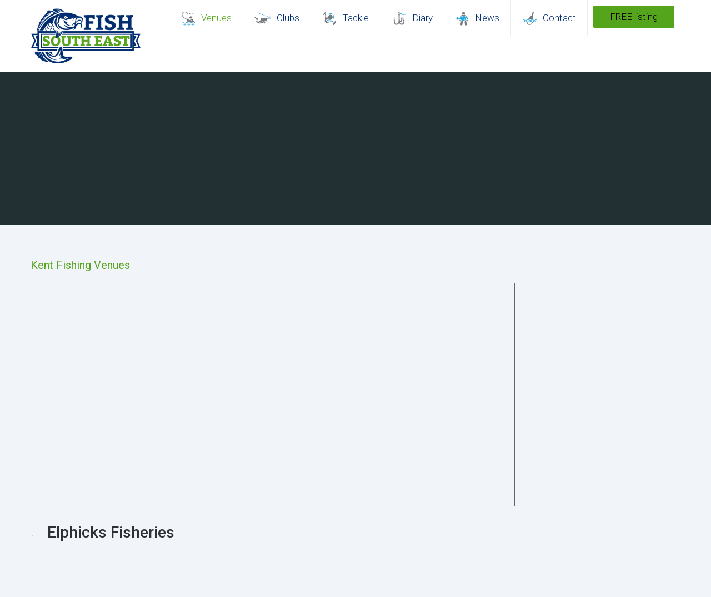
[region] (355, 148)
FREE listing (634, 16)
